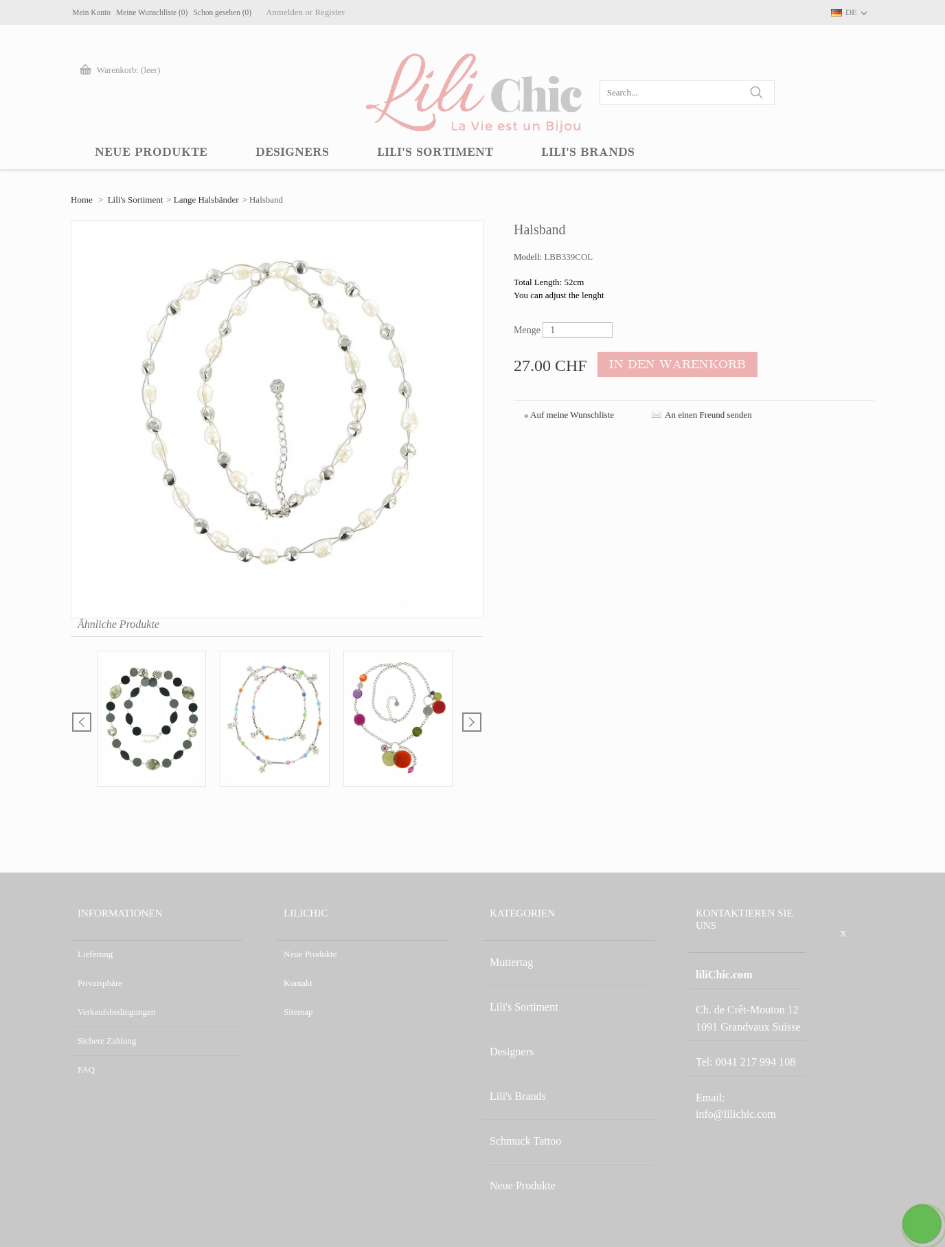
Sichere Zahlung (107, 1040)
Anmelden (362, 12)
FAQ (86, 1069)
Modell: (529, 256)
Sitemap (298, 1012)
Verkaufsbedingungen (116, 1012)
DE (851, 12)
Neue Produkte (310, 954)
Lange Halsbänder (206, 199)
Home (82, 199)
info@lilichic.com (754, 1055)
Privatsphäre (100, 983)
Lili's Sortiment (135, 199)
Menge (527, 330)
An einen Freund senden (708, 414)
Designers (507, 1012)
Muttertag (507, 954)
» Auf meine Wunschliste (569, 414)
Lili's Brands (512, 1040)
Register (407, 12)
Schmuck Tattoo (518, 1069)
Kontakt (298, 983)
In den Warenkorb (664, 365)
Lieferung (95, 954)
